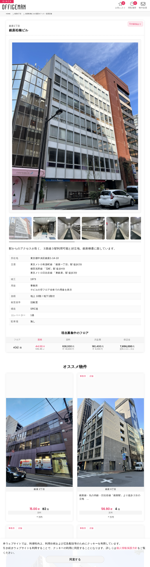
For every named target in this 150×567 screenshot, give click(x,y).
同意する (75, 559)
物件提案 (143, 5)
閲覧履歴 (132, 5)
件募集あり (135, 24)
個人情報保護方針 (127, 548)
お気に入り (120, 5)
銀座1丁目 (17, 14)
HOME (8, 14)
